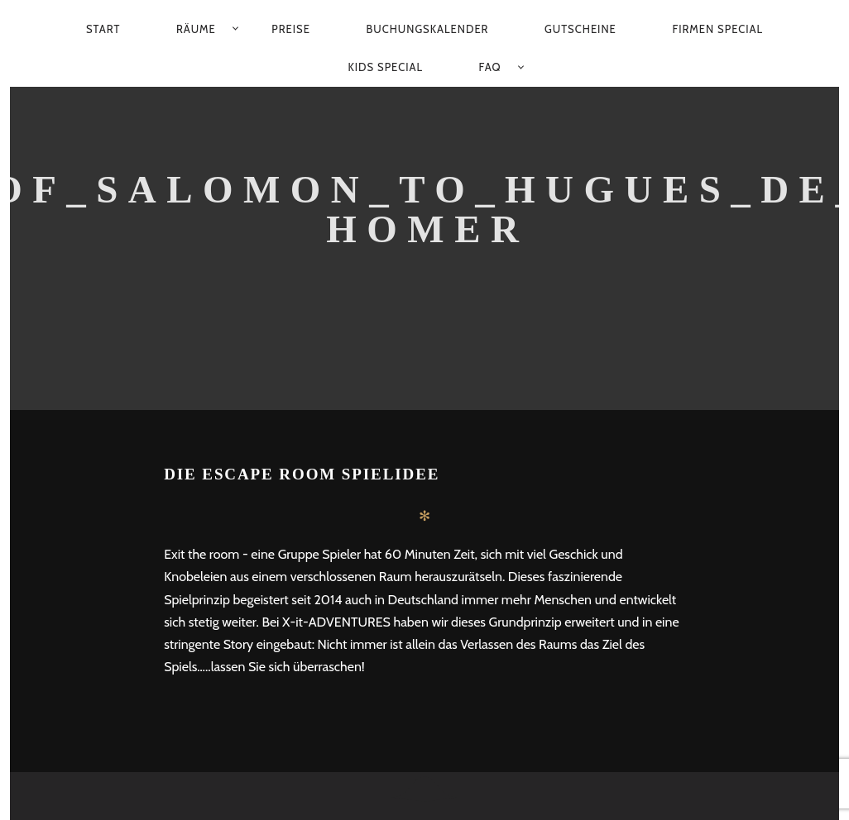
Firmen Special (717, 29)
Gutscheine (580, 29)
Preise (290, 29)
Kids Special (385, 67)
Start (103, 29)
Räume (196, 29)
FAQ (490, 67)
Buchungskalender (427, 29)
